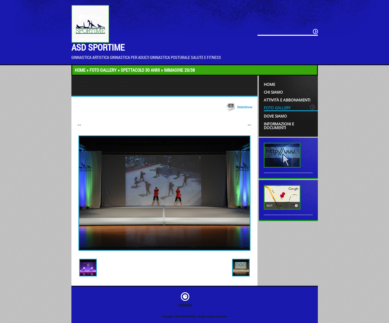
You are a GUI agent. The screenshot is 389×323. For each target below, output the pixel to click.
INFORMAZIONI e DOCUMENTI (279, 125)
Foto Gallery (103, 70)
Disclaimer (222, 316)
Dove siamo (275, 116)
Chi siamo (273, 92)
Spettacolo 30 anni (140, 70)
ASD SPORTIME (97, 47)
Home (80, 70)
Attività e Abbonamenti (287, 99)
